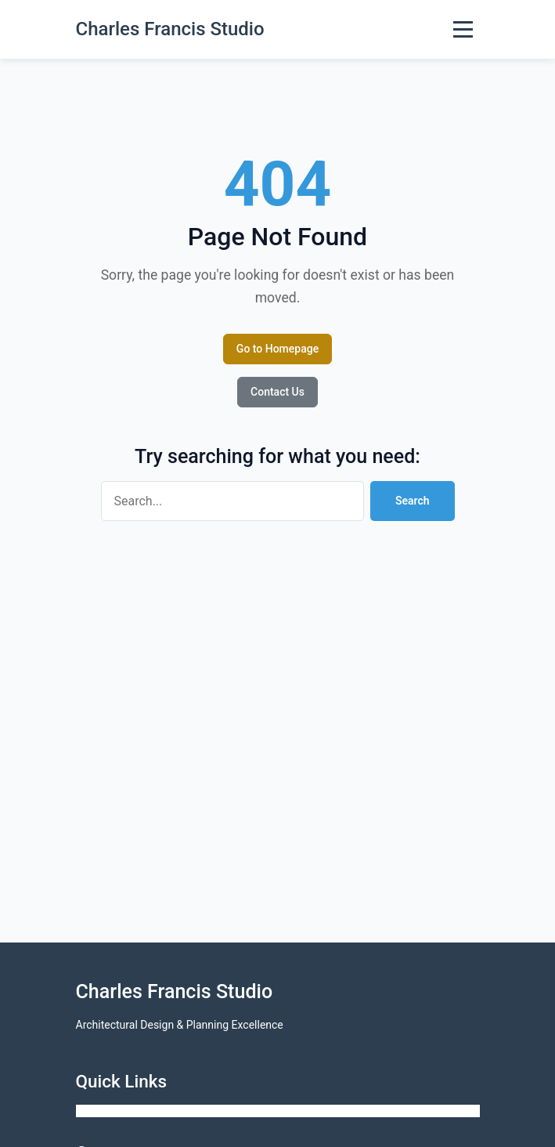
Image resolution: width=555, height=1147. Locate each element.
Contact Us (277, 391)
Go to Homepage (277, 348)
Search (412, 500)
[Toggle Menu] (463, 29)
